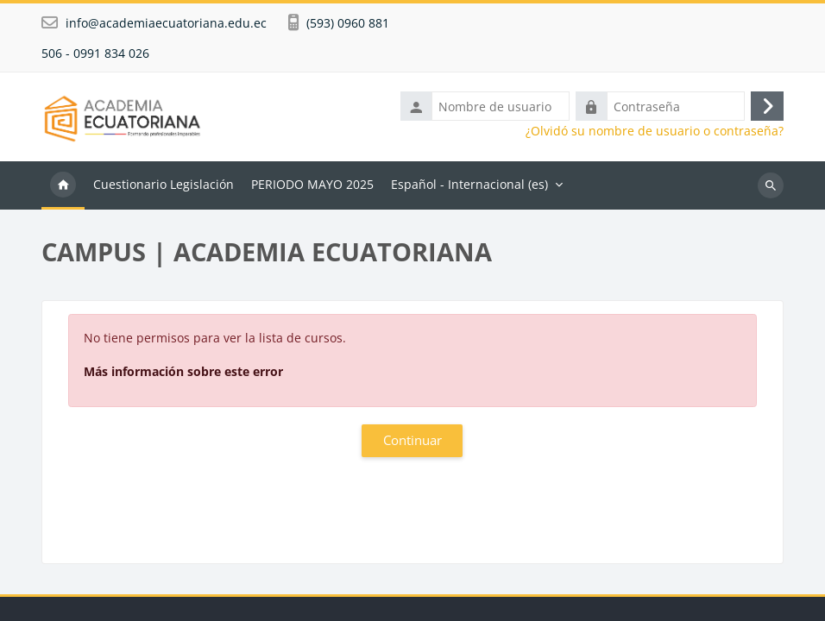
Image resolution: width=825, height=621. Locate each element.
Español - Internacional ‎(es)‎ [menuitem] (469, 184)
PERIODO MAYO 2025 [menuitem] (312, 184)
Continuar (412, 439)
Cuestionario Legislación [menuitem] (163, 184)
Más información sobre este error (183, 371)
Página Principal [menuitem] (63, 185)
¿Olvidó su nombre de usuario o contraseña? (655, 131)
